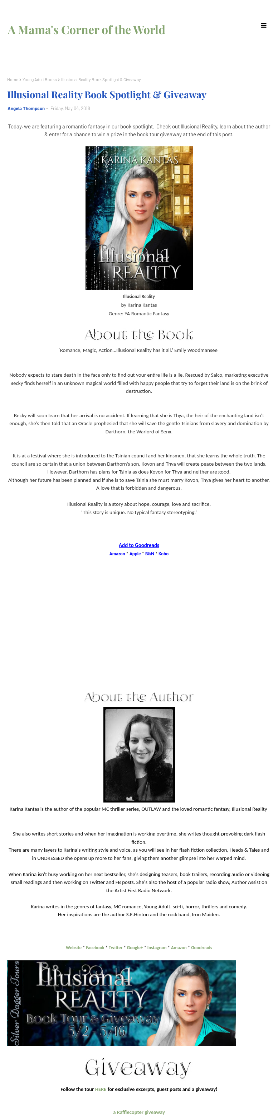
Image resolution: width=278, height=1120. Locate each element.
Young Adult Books (40, 79)
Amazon (179, 947)
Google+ (135, 947)
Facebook (95, 947)
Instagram (157, 947)
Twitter (115, 947)
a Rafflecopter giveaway (139, 1112)
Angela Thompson (26, 108)
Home (12, 79)
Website (74, 947)
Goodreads (201, 947)
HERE (101, 1089)
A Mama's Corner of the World (86, 29)
